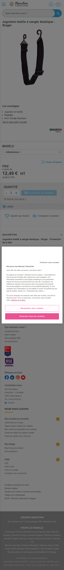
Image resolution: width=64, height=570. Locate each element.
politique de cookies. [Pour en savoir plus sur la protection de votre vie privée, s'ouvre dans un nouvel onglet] (18, 300)
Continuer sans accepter (49, 262)
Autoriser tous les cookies (32, 316)
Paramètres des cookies (32, 308)
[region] (32, 285)
